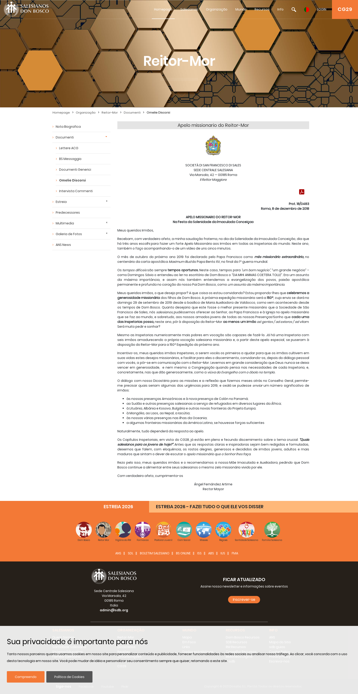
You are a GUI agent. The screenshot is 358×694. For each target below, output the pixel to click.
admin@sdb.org (114, 610)
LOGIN (321, 9)
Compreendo (26, 677)
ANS (118, 553)
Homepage (163, 9)
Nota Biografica (68, 126)
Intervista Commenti (76, 191)
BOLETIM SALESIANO (154, 553)
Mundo (241, 9)
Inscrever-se (244, 599)
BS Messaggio (70, 159)
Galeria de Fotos (69, 234)
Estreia (61, 201)
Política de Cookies (69, 677)
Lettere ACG (68, 148)
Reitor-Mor (110, 112)
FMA (235, 553)
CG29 (345, 9)
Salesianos (189, 9)
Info (280, 9)
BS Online (183, 553)
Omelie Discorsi (158, 112)
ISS (199, 553)
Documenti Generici (75, 169)
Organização (216, 9)
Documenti (132, 112)
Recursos (262, 9)
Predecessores (68, 212)
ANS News (63, 244)
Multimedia (65, 223)
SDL (130, 553)
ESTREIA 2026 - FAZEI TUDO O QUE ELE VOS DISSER (209, 506)
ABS (211, 553)
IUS (223, 553)
